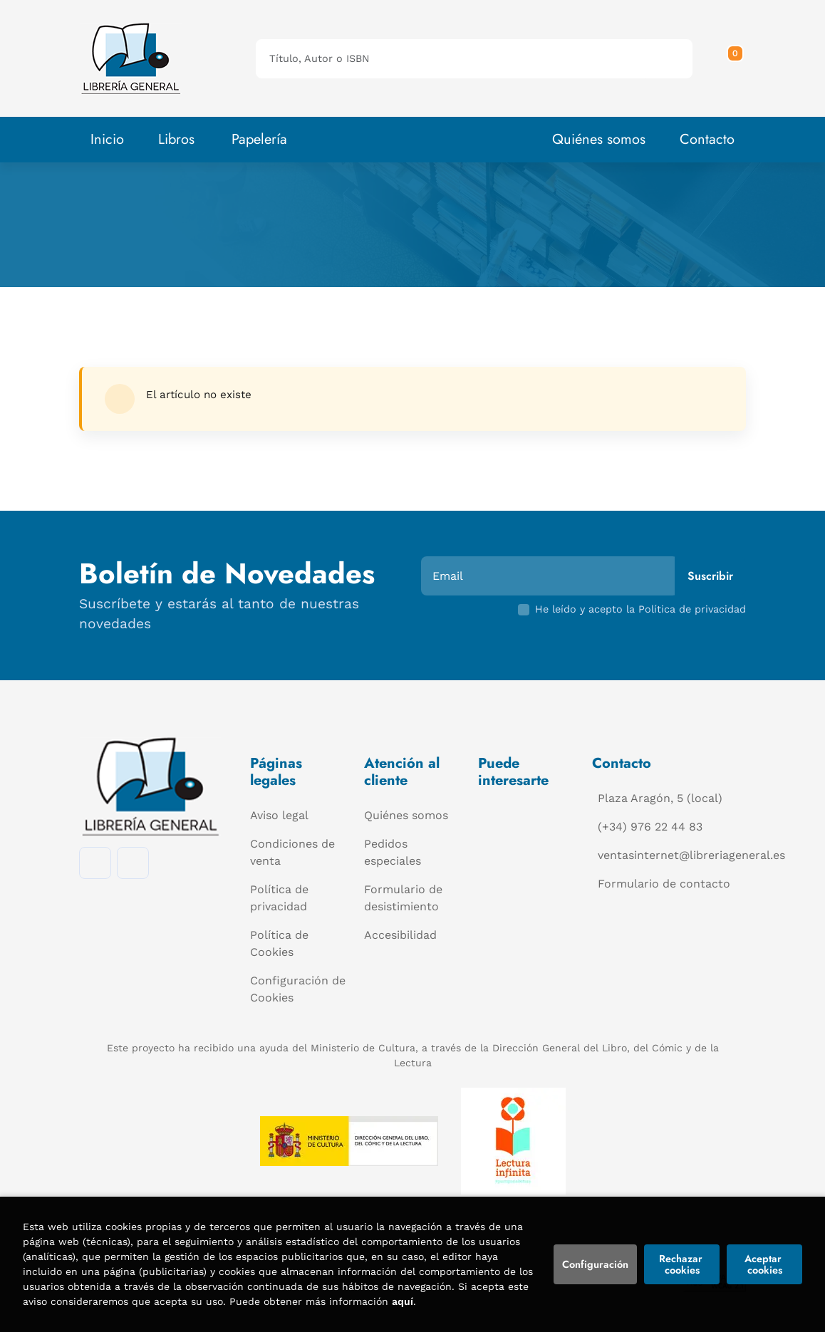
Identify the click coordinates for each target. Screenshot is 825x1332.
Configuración (595, 1264)
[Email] (549, 575)
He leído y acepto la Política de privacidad (640, 609)
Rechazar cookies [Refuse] (682, 1264)
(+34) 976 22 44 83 (650, 826)
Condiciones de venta (292, 852)
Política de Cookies (279, 943)
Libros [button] (176, 139)
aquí (402, 1301)
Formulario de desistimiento (403, 898)
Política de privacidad (279, 898)
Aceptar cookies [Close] (764, 1264)
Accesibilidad (400, 935)
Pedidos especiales (392, 852)
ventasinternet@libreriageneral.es (691, 855)
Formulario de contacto (664, 883)
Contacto (707, 139)
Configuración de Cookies (298, 989)
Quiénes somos (598, 139)
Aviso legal (279, 815)
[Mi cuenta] (742, 58)
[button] (730, 58)
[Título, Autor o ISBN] (451, 58)
